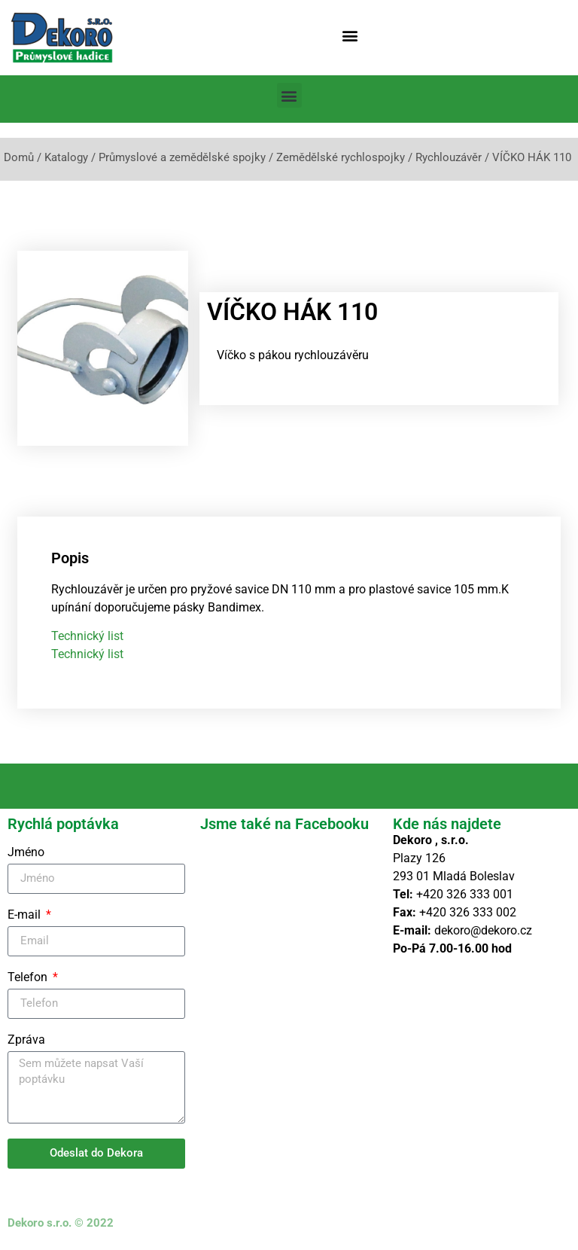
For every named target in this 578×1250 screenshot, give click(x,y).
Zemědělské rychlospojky (340, 157)
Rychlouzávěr (448, 157)
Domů (19, 157)
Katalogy (66, 157)
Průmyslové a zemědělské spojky (182, 157)
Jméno (26, 852)
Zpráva (26, 1040)
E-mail (26, 915)
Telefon (29, 977)
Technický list (87, 636)
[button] (350, 35)
